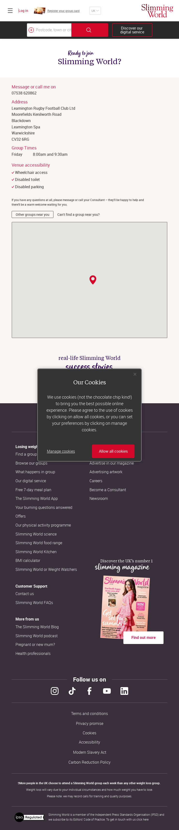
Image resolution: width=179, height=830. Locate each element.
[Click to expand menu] (10, 10)
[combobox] (67, 30)
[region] (89, 415)
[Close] (135, 374)
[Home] (157, 10)
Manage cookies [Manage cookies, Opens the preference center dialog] (61, 451)
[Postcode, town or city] (49, 30)
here (146, 819)
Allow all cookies (113, 451)
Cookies (89, 733)
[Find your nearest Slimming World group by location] (31, 30)
